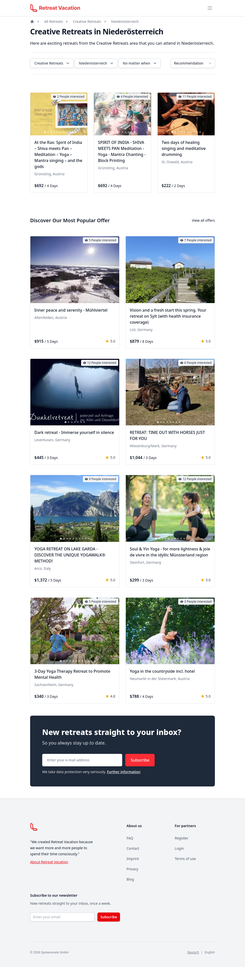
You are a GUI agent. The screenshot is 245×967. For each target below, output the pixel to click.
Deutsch (193, 952)
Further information (124, 771)
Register (181, 838)
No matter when (140, 63)
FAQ (130, 838)
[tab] (45, 132)
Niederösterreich (125, 21)
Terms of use (185, 858)
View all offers (203, 220)
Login (179, 848)
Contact (133, 848)
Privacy (132, 869)
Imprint (133, 858)
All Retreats (53, 21)
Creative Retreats (87, 21)
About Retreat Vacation (49, 862)
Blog (130, 879)
